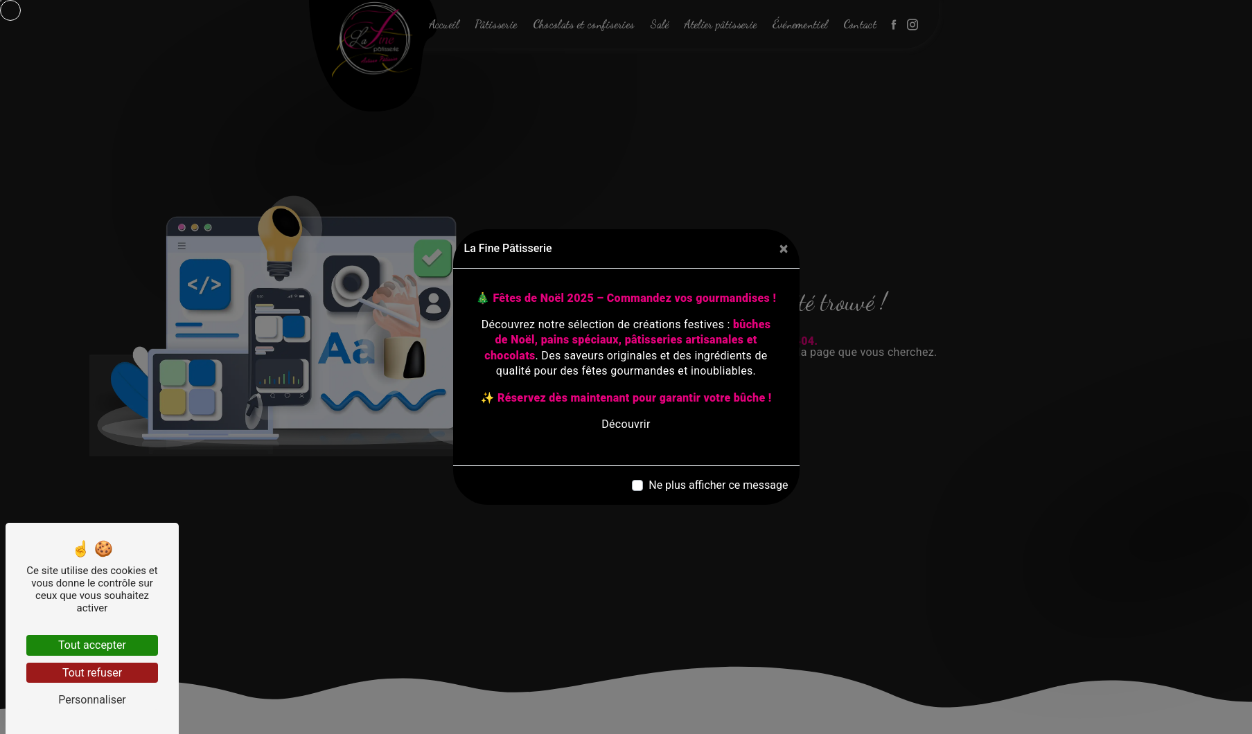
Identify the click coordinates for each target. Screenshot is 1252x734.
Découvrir (626, 424)
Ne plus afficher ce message (718, 485)
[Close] (784, 248)
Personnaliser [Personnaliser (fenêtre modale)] (92, 699)
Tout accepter (92, 645)
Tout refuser (92, 672)
